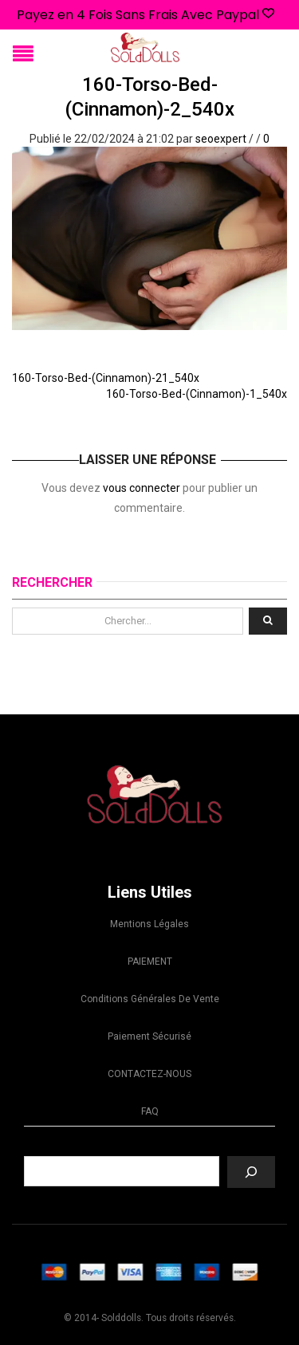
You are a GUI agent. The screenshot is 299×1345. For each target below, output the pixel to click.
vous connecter (141, 488)
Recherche (150, 1144)
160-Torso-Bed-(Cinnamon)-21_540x (105, 378)
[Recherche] (251, 1172)
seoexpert (220, 138)
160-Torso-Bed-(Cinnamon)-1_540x (196, 393)
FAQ (150, 1111)
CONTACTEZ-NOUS (149, 1074)
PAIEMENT (150, 961)
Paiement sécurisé (149, 1036)
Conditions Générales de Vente (150, 999)
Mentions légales (149, 924)
